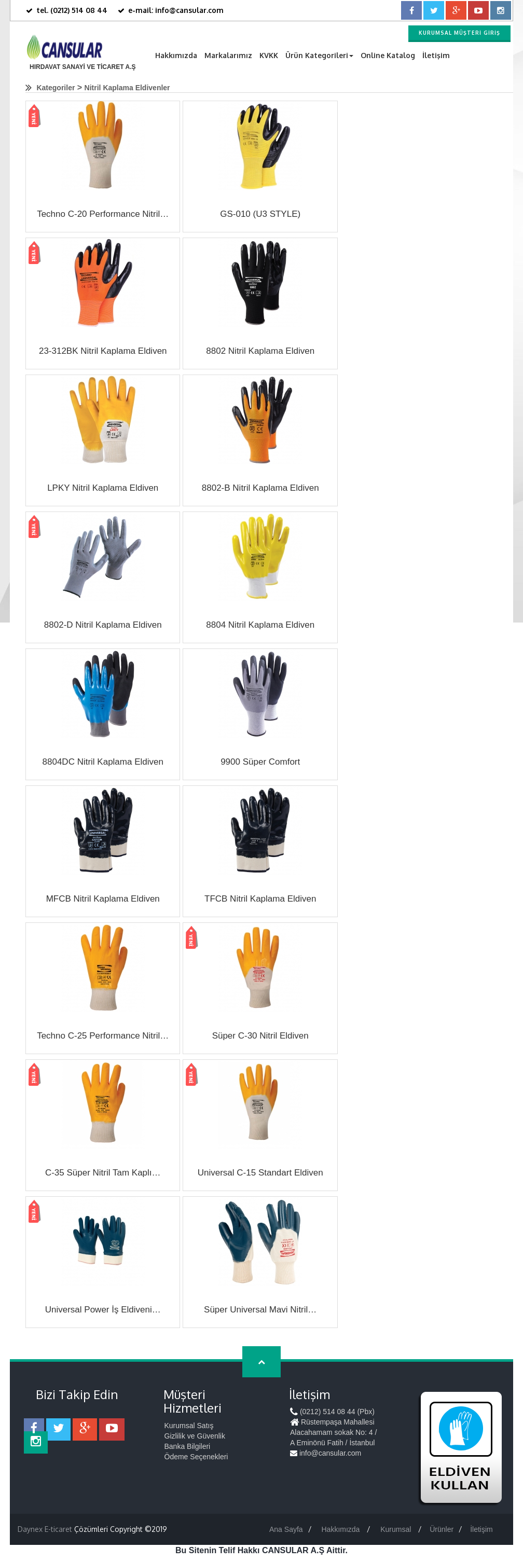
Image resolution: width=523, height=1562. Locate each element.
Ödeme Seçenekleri (196, 1457)
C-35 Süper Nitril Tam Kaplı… (103, 1173)
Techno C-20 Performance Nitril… (103, 214)
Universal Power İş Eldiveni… (103, 1310)
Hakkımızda (176, 55)
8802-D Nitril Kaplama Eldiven (103, 625)
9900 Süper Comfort (260, 762)
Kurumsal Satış (189, 1425)
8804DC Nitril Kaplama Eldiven (103, 762)
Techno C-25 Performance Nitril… (103, 1036)
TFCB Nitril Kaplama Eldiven (260, 899)
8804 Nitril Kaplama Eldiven (260, 625)
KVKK (268, 55)
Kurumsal (396, 1529)
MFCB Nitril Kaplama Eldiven (103, 899)
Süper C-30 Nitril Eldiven (260, 1036)
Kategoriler (55, 88)
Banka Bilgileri (187, 1446)
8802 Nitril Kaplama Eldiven (260, 351)
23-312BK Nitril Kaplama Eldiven (103, 351)
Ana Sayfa (286, 1529)
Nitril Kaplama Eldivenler (127, 88)
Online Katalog (388, 55)
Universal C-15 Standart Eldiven (260, 1173)
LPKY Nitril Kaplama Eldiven (102, 488)
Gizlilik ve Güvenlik (194, 1436)
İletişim (436, 55)
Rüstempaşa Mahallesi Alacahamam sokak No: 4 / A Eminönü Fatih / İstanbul (333, 1432)
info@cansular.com (325, 1453)
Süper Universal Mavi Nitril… (260, 1310)
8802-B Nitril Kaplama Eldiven (260, 488)
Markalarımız (228, 55)
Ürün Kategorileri (319, 55)
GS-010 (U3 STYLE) (260, 214)
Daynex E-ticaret (45, 1529)
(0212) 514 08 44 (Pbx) (332, 1411)
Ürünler (441, 1529)
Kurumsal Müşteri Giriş (459, 33)
